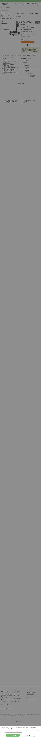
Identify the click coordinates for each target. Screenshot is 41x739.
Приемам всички (13, 735)
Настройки (28, 735)
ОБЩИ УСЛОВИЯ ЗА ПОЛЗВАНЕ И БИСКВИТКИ (13, 732)
